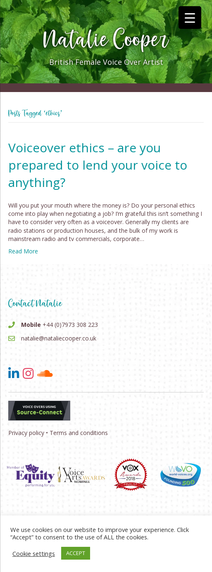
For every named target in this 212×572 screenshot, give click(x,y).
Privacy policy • (28, 433)
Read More (23, 251)
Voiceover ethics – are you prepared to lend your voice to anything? (97, 165)
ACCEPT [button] (75, 553)
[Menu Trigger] (190, 17)
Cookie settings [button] (33, 553)
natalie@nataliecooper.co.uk (58, 338)
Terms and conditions (79, 433)
